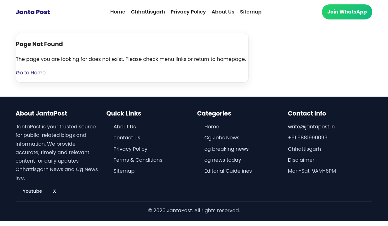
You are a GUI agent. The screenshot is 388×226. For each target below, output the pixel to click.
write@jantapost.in (311, 126)
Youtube (32, 191)
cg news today (222, 160)
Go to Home (31, 72)
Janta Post (33, 12)
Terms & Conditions (137, 160)
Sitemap (251, 11)
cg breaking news (226, 149)
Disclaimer (301, 160)
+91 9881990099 (308, 137)
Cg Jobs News (221, 137)
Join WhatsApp (347, 11)
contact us (126, 137)
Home (117, 11)
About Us (223, 11)
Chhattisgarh (148, 11)
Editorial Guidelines (228, 171)
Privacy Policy (188, 11)
